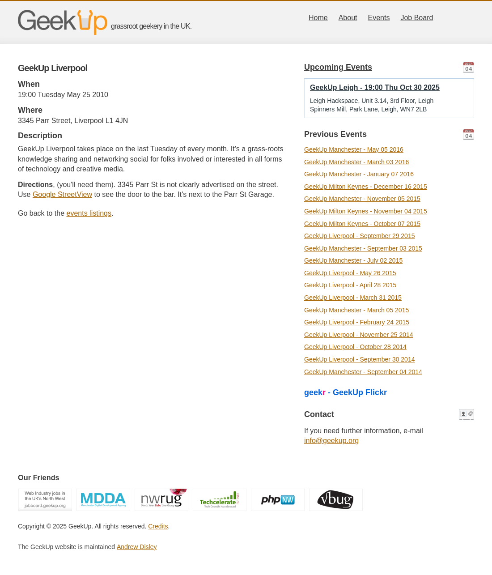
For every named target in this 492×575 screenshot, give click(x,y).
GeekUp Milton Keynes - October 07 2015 (362, 223)
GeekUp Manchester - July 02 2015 (353, 260)
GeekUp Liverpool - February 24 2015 (356, 322)
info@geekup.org (331, 440)
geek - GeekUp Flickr (345, 392)
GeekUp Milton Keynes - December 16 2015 (365, 186)
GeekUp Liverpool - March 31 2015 (353, 297)
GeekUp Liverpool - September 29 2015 (359, 235)
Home (318, 17)
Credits (158, 526)
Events (379, 17)
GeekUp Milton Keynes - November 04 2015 (365, 211)
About (348, 17)
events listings (89, 213)
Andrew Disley (137, 546)
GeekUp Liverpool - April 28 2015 (350, 285)
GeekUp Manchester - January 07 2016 (359, 174)
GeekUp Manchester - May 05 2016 (353, 149)
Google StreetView (62, 194)
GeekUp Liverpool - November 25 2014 (358, 334)
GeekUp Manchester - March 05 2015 (356, 310)
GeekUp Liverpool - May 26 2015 (350, 273)
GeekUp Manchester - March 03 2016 (356, 162)
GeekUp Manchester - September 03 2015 (363, 248)
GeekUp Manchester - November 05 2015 (362, 198)
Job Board (416, 17)
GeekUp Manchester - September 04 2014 (363, 371)
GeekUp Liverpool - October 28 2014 (355, 346)
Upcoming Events (338, 67)
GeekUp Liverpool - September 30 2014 (359, 359)
